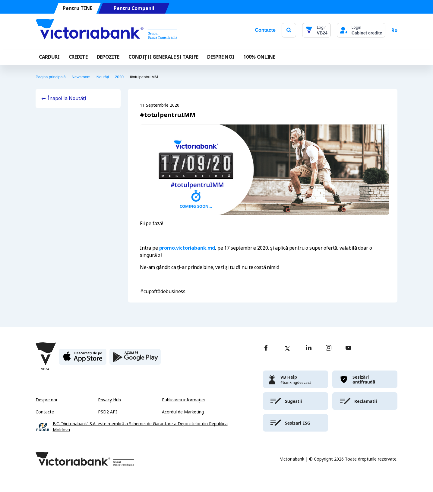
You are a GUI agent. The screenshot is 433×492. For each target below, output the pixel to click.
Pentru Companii (134, 8)
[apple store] (82, 359)
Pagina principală (51, 77)
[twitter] (287, 348)
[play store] (135, 359)
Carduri (49, 56)
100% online (259, 56)
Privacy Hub (109, 400)
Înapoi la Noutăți (67, 98)
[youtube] (348, 348)
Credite (78, 56)
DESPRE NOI (220, 56)
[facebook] (266, 348)
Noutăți (102, 77)
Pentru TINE (77, 8)
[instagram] (328, 348)
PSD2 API (107, 412)
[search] (288, 30)
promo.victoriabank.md (187, 247)
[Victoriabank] (106, 30)
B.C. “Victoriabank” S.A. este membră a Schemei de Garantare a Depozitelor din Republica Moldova (140, 427)
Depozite (108, 56)
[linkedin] (308, 348)
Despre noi (46, 400)
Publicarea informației (183, 400)
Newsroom (81, 77)
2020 (119, 77)
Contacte (265, 30)
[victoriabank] (295, 379)
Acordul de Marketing (183, 412)
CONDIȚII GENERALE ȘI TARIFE (163, 56)
